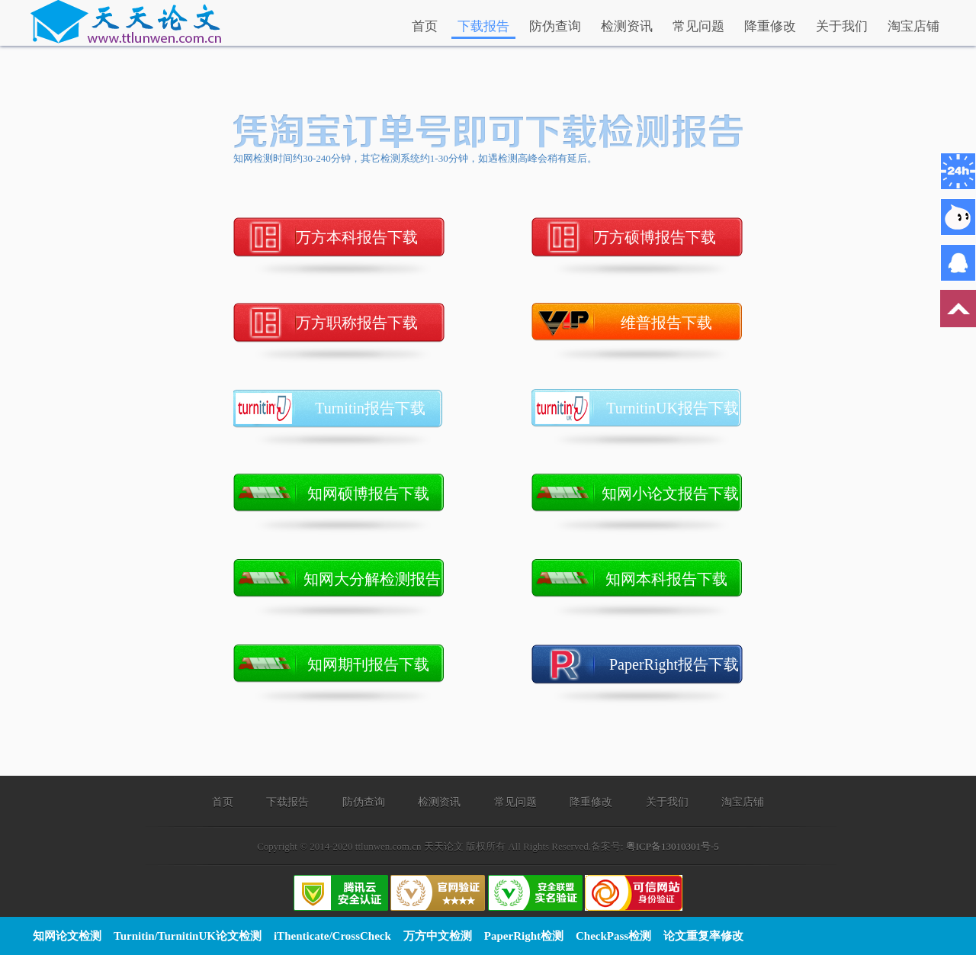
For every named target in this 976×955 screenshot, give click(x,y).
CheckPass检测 (613, 936)
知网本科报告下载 (674, 579)
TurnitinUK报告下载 (674, 408)
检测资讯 (627, 26)
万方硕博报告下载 (668, 237)
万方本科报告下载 (370, 237)
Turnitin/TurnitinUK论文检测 (188, 936)
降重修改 (770, 26)
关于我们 (842, 26)
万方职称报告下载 (370, 322)
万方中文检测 (437, 936)
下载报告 (483, 26)
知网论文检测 (67, 936)
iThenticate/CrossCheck (332, 936)
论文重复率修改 (703, 936)
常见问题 (698, 26)
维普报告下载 (682, 322)
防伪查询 (555, 26)
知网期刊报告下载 (376, 664)
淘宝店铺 (913, 26)
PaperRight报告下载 (676, 664)
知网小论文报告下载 (672, 493)
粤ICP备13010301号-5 (672, 846)
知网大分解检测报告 (374, 579)
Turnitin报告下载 (380, 408)
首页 (425, 26)
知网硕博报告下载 (376, 493)
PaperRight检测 (523, 936)
